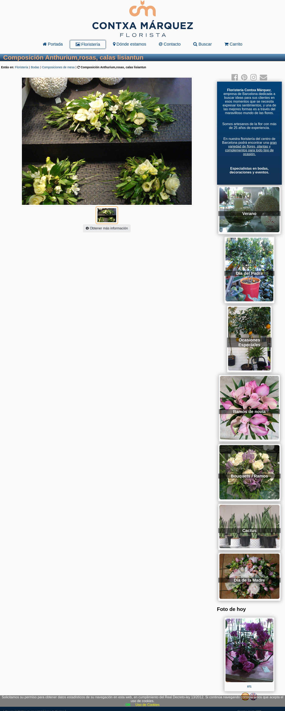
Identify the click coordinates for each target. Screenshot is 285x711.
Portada (53, 44)
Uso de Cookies (147, 705)
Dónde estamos (129, 44)
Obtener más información (107, 228)
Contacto (170, 44)
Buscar (202, 44)
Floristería (88, 44)
